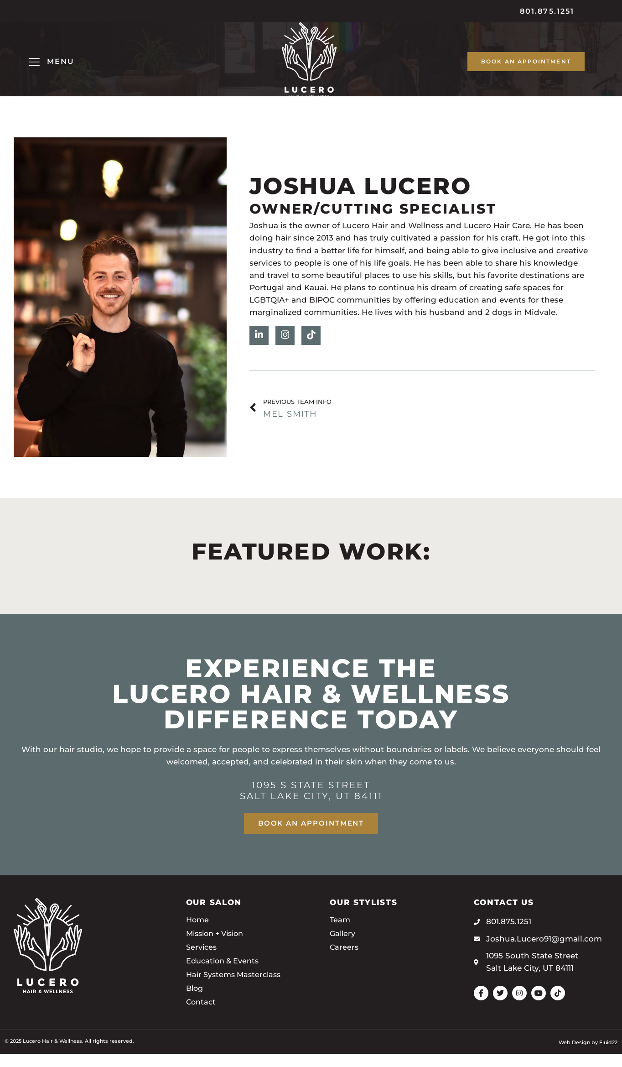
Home (198, 933)
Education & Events (225, 974)
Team (340, 933)
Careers (344, 961)
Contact (202, 1015)
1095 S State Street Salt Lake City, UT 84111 (311, 804)
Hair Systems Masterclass (236, 988)
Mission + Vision (218, 947)
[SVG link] (309, 67)
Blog (195, 1002)
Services (202, 961)
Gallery (343, 947)
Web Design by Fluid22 (588, 1056)
